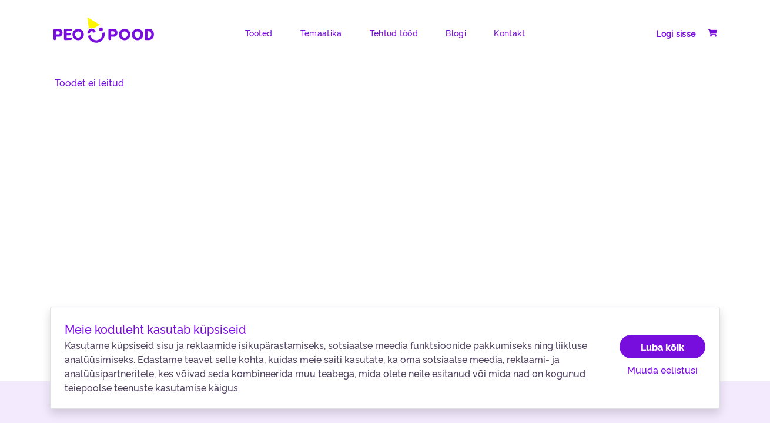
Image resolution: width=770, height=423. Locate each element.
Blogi (456, 33)
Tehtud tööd (394, 33)
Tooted (259, 33)
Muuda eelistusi (662, 369)
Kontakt (509, 33)
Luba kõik (662, 346)
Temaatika (321, 33)
